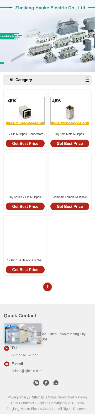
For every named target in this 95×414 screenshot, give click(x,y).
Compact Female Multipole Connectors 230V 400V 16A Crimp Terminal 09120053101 (70, 197)
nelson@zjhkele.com (26, 371)
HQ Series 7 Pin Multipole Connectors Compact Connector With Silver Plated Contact (25, 197)
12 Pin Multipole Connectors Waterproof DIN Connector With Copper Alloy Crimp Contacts (25, 134)
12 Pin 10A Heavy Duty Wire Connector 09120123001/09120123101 (25, 260)
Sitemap (38, 397)
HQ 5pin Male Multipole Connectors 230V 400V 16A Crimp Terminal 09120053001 (70, 134)
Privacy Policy (18, 397)
